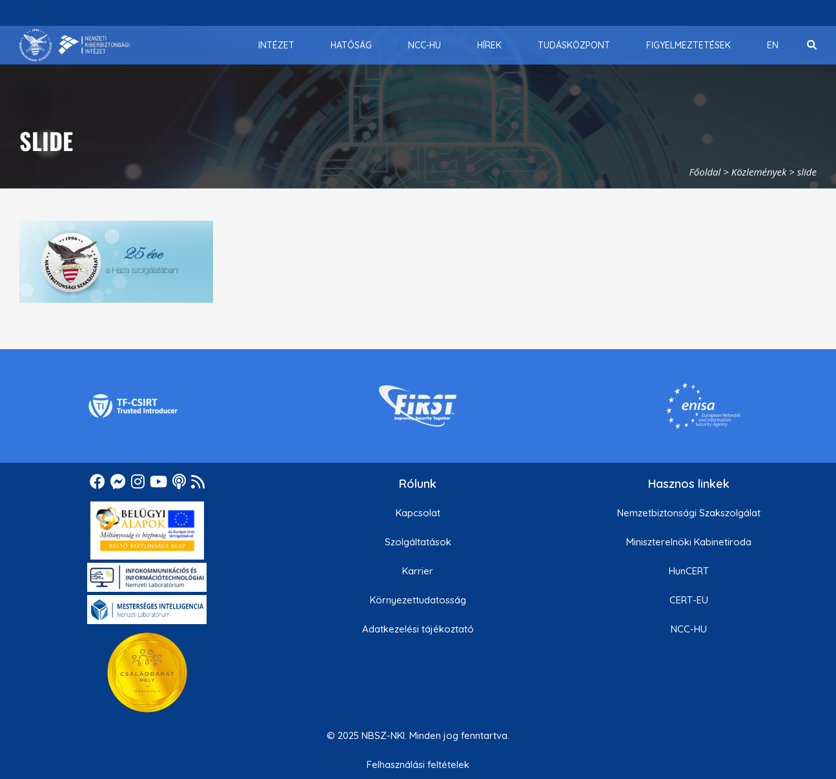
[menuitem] (276, 45)
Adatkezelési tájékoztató (418, 629)
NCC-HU (689, 629)
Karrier (417, 571)
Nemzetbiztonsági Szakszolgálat (688, 513)
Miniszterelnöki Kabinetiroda (688, 542)
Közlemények (759, 171)
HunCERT (689, 571)
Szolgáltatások (418, 542)
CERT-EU (688, 600)
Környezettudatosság (418, 600)
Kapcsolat (418, 513)
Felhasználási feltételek (418, 764)
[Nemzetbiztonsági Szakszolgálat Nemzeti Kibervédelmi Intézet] (74, 45)
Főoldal (705, 171)
